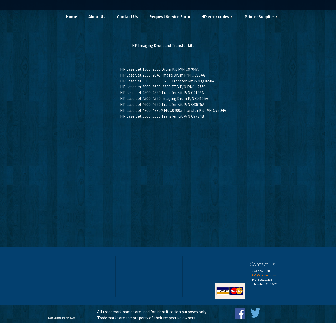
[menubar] (176, 17)
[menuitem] (71, 17)
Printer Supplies (262, 16)
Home (71, 16)
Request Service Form (169, 16)
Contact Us (127, 16)
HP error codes (217, 16)
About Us (96, 16)
